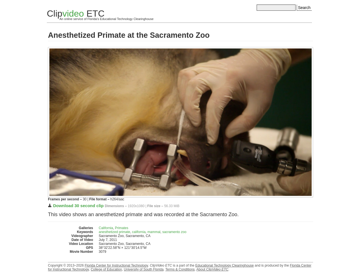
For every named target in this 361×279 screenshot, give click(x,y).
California (106, 228)
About (212, 269)
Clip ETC (76, 13)
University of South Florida (144, 269)
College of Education (106, 269)
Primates (121, 228)
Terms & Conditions (180, 269)
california (139, 232)
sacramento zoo (174, 232)
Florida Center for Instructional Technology (116, 265)
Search (304, 7)
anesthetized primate (114, 232)
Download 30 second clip (78, 205)
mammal (154, 232)
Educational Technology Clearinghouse (224, 265)
